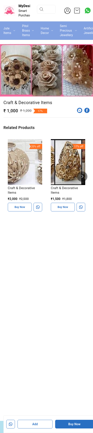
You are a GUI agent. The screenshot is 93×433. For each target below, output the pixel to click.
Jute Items (7, 31)
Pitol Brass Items (26, 30)
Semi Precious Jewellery (66, 30)
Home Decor (45, 31)
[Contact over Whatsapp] (88, 10)
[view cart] (77, 10)
